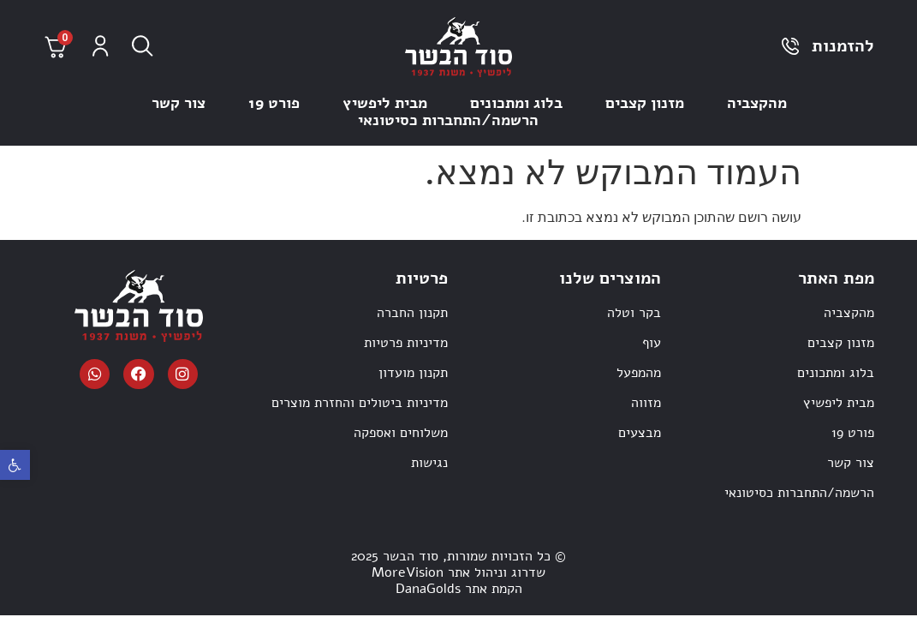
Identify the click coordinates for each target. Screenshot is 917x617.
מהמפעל (638, 372)
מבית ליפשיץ (384, 102)
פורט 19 (274, 102)
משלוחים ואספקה (401, 432)
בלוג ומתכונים (516, 102)
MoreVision (408, 572)
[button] (15, 465)
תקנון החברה (412, 312)
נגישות (429, 462)
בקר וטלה (634, 312)
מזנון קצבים (644, 102)
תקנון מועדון (413, 372)
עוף (651, 342)
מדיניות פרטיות (406, 342)
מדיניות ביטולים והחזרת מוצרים (359, 402)
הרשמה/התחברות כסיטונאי (448, 120)
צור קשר (178, 102)
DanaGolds (428, 588)
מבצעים (639, 432)
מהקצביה (757, 102)
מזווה (646, 402)
